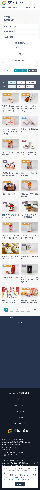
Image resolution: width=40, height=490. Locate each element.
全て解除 (32, 72)
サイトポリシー (20, 423)
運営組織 (20, 417)
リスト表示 (21, 87)
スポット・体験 (24, 7)
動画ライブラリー (20, 405)
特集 (3, 7)
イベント (36, 7)
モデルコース (12, 7)
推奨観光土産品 (10, 32)
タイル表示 (12, 87)
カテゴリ (26, 49)
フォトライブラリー (20, 399)
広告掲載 (20, 420)
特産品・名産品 (21, 72)
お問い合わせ (20, 411)
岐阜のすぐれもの (11, 26)
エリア (26, 55)
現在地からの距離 (24, 61)
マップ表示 (30, 87)
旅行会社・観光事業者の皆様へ (20, 393)
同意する (20, 484)
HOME (4, 317)
